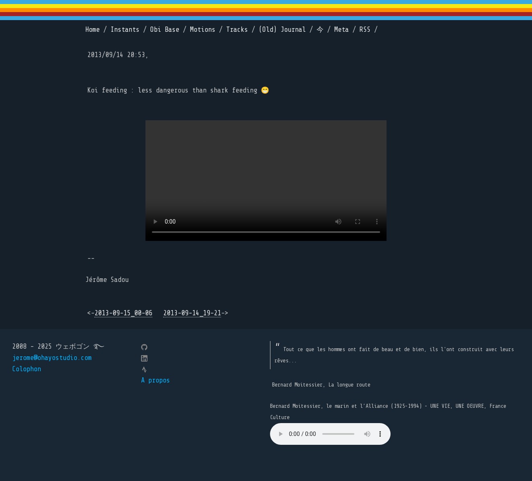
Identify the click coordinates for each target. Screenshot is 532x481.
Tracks (237, 29)
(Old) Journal (282, 29)
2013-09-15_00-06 (123, 313)
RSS (365, 29)
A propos (155, 380)
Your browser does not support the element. (330, 434)
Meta (341, 29)
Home (92, 29)
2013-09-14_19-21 (192, 313)
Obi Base (164, 29)
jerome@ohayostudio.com (52, 358)
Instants (124, 29)
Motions (202, 29)
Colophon (26, 369)
